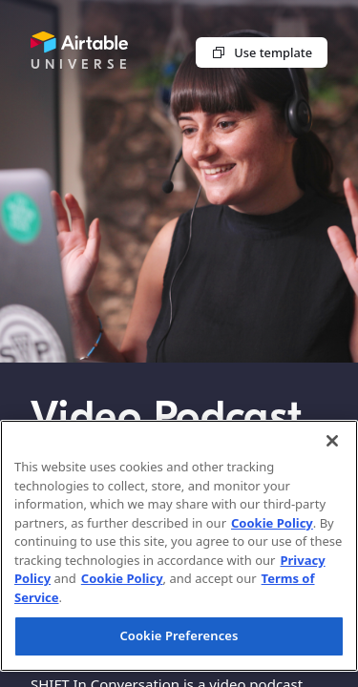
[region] (179, 546)
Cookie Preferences (178, 635)
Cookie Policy (272, 522)
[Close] (332, 441)
